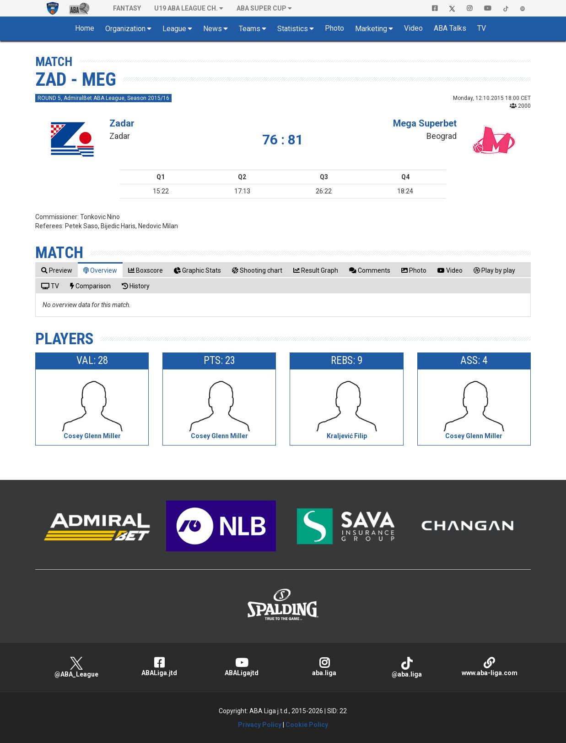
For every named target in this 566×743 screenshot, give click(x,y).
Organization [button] (125, 28)
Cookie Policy (307, 724)
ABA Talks (450, 28)
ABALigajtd (241, 667)
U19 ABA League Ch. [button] (186, 8)
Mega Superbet (425, 123)
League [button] (174, 28)
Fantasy (127, 8)
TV (481, 28)
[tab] (57, 270)
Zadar (122, 123)
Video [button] (413, 28)
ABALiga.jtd (159, 667)
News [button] (212, 28)
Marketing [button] (371, 28)
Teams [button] (249, 28)
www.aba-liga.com (489, 667)
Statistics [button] (292, 28)
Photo (334, 28)
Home (84, 28)
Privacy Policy (259, 724)
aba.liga (324, 667)
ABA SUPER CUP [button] (261, 8)
